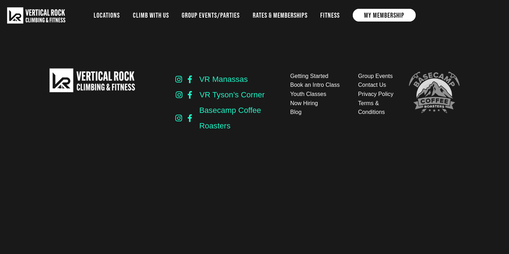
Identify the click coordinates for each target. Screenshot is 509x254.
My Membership (384, 15)
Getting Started (309, 76)
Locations (107, 15)
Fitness (330, 15)
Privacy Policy (375, 94)
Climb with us (151, 15)
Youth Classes (308, 94)
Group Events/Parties (211, 15)
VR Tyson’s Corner (231, 94)
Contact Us (372, 85)
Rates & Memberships (280, 15)
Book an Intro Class (315, 85)
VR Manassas (223, 79)
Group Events (375, 76)
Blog (296, 112)
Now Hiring (304, 103)
